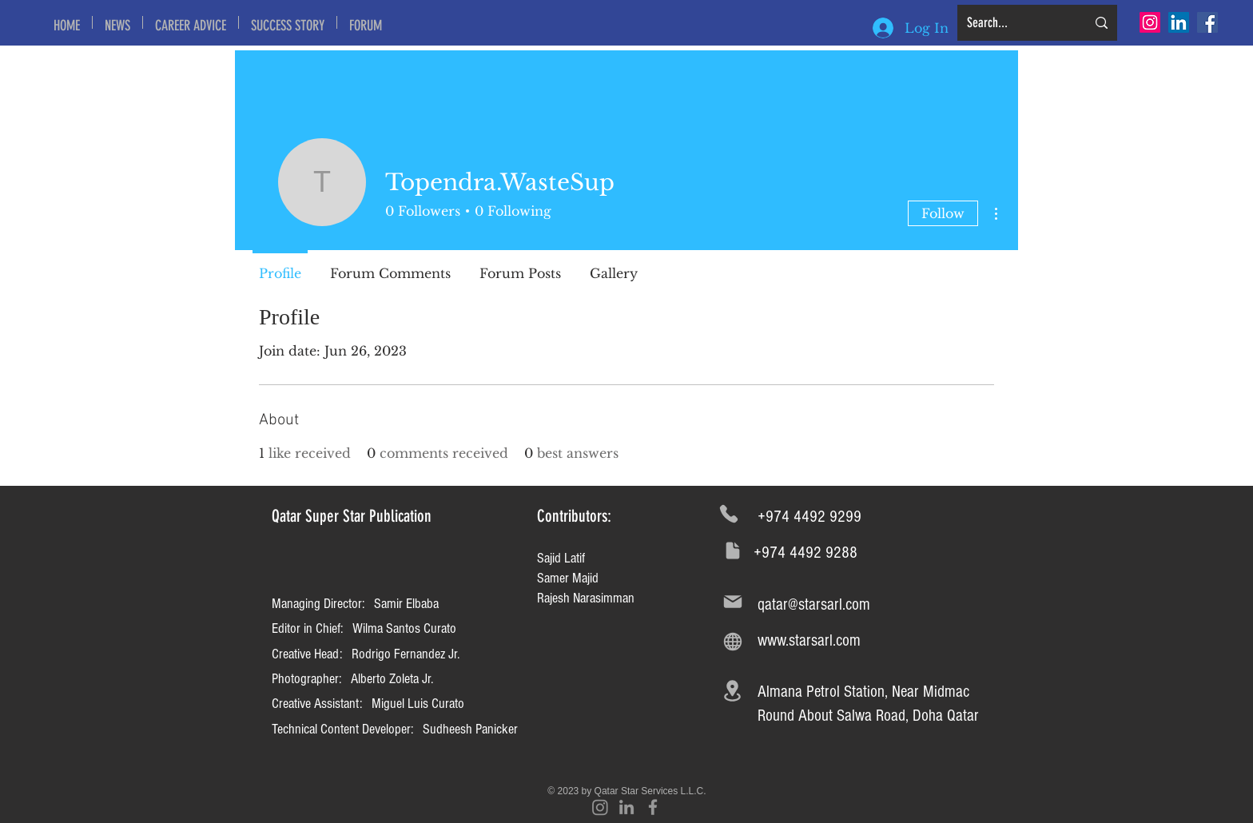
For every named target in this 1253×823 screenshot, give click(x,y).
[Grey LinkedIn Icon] (626, 807)
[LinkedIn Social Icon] (1178, 22)
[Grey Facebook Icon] (652, 807)
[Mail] (732, 602)
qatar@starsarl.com (814, 604)
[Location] (732, 691)
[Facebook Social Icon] (1207, 22)
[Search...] (1014, 23)
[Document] (732, 550)
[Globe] (732, 641)
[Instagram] (1150, 22)
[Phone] (728, 514)
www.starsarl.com (809, 640)
